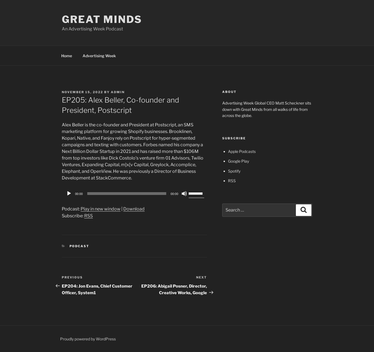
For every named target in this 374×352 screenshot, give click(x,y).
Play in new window (101, 209)
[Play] (69, 193)
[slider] (126, 193)
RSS (88, 215)
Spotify (234, 171)
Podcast (79, 246)
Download (134, 209)
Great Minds (102, 19)
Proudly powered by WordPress (88, 339)
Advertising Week (99, 55)
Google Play (238, 161)
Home (66, 55)
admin (118, 92)
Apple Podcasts (242, 151)
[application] (134, 193)
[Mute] (184, 193)
